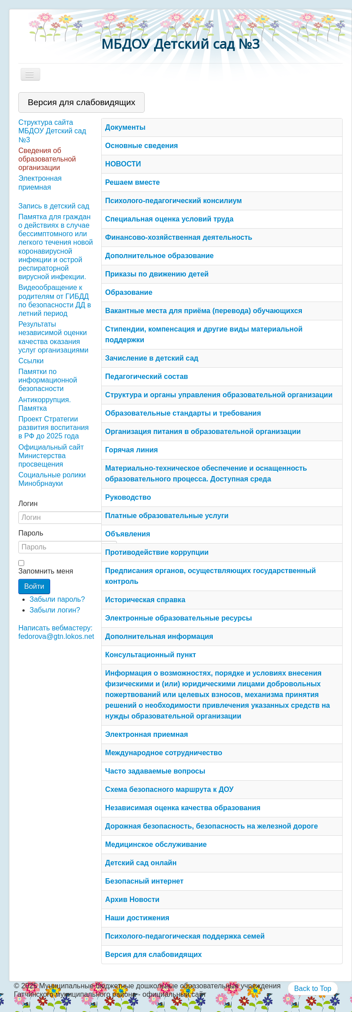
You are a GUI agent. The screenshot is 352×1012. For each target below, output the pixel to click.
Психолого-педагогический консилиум (173, 200)
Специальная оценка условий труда (169, 219)
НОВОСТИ (123, 164)
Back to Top (312, 988)
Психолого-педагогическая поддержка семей (185, 936)
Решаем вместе (132, 182)
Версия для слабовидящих (153, 954)
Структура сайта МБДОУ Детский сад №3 (52, 131)
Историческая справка (145, 600)
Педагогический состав (146, 376)
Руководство (128, 497)
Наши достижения (137, 918)
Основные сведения (141, 145)
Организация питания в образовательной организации (203, 431)
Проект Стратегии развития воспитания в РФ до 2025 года (53, 427)
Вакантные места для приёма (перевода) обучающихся (203, 311)
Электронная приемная (40, 182)
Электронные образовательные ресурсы (178, 618)
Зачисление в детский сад (151, 358)
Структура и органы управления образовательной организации (219, 395)
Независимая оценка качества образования (183, 808)
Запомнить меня (45, 571)
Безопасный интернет (144, 881)
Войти (34, 586)
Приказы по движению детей (157, 274)
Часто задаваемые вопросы (155, 771)
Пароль (30, 533)
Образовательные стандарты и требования (183, 413)
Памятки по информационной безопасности (47, 380)
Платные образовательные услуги (167, 515)
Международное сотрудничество (163, 753)
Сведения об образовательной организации (47, 159)
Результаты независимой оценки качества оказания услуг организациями (53, 337)
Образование (128, 292)
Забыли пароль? (57, 599)
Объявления (127, 534)
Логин (28, 503)
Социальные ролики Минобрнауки (52, 479)
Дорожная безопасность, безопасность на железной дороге (211, 826)
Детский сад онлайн (141, 863)
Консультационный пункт (150, 655)
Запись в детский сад (53, 206)
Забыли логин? (55, 610)
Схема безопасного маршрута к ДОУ (169, 789)
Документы (125, 127)
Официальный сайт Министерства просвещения (51, 455)
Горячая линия (131, 450)
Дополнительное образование (159, 255)
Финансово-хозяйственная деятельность (179, 237)
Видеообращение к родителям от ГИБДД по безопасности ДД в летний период (54, 300)
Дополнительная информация (159, 636)
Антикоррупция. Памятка (44, 404)
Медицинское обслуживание (156, 844)
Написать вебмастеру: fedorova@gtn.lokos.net (56, 632)
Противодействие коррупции (157, 552)
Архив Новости (132, 899)
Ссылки (30, 361)
